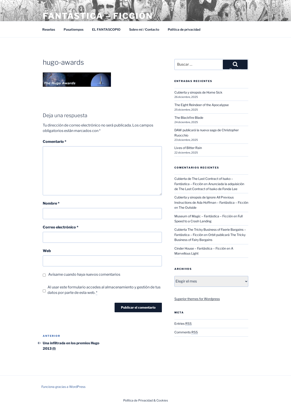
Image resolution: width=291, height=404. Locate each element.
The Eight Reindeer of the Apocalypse (201, 105)
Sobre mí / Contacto (144, 29)
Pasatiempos (73, 29)
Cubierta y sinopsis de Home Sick (198, 92)
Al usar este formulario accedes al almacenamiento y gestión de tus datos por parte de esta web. (104, 290)
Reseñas (48, 29)
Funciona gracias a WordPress (63, 387)
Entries (183, 323)
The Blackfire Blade (188, 117)
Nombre (51, 203)
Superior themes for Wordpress (197, 299)
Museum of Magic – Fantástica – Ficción (203, 216)
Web (47, 251)
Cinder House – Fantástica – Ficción (200, 248)
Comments (186, 332)
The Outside (187, 207)
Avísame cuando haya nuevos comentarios (84, 274)
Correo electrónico (60, 227)
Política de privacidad (184, 29)
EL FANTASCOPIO (106, 29)
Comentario (54, 141)
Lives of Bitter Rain (188, 148)
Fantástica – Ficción (98, 16)
